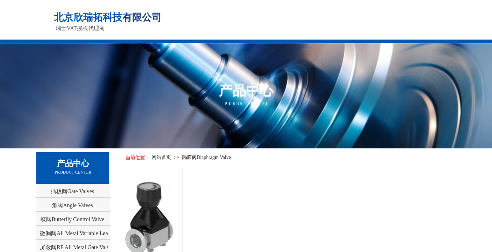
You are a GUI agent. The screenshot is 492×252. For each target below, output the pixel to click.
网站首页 (161, 157)
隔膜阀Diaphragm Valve (206, 157)
